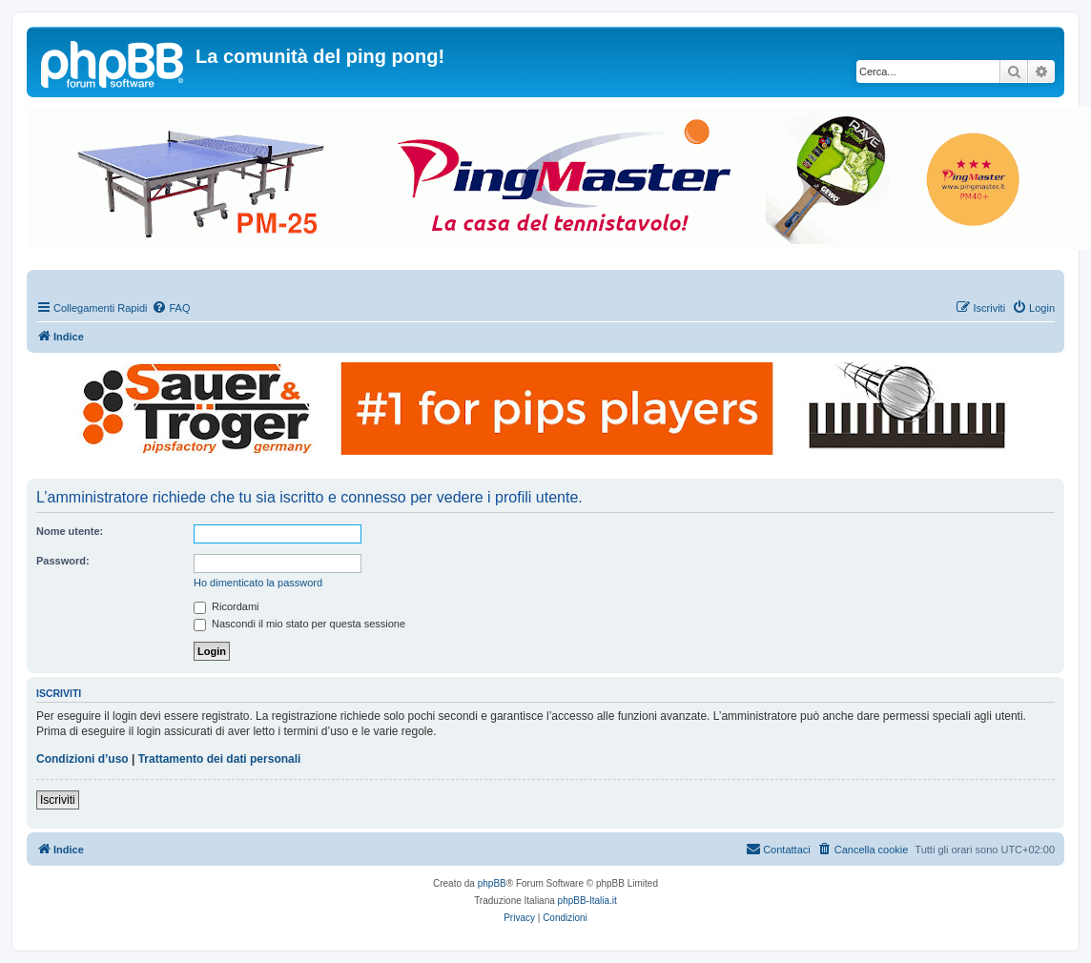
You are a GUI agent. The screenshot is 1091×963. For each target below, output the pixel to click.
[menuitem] (171, 308)
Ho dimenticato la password (258, 582)
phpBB (492, 883)
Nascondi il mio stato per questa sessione (299, 623)
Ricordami (226, 606)
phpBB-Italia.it (587, 900)
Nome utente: (69, 531)
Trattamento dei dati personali (219, 759)
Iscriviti (57, 800)
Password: (63, 560)
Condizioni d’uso (82, 759)
